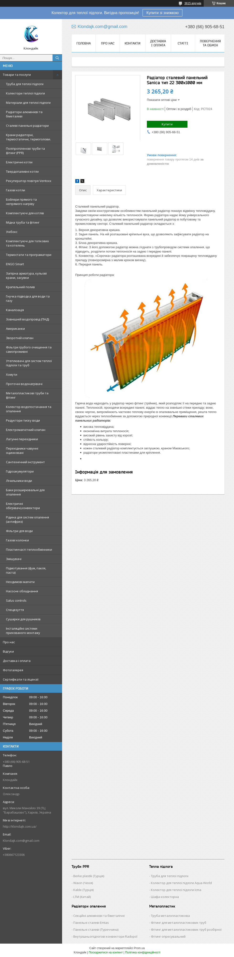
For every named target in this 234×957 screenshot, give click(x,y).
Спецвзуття (15, 610)
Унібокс (11, 232)
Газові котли (15, 190)
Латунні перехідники (22, 439)
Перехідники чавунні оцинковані (22, 450)
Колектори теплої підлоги (25, 93)
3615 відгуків (192, 3)
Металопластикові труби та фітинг (27, 395)
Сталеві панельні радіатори (27, 125)
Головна (83, 43)
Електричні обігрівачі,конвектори (23, 505)
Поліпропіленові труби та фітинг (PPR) (25, 150)
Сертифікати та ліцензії (20, 679)
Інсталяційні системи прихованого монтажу (23, 630)
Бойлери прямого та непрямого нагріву (21, 201)
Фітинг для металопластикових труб (178, 922)
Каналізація (15, 310)
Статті (183, 43)
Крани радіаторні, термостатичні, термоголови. (28, 137)
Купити (167, 124)
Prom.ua (139, 948)
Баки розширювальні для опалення (25, 492)
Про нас (9, 642)
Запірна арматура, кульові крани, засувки (26, 275)
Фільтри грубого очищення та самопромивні (29, 349)
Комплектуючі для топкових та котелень (27, 243)
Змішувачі (13, 559)
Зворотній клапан (19, 338)
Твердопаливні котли (22, 171)
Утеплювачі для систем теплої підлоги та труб (29, 363)
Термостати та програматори (28, 255)
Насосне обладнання (22, 591)
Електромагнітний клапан (25, 430)
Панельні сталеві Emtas (91, 922)
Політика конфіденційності (142, 952)
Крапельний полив (20, 287)
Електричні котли (19, 162)
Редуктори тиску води (23, 420)
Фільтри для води (19, 531)
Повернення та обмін (210, 43)
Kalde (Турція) (83, 890)
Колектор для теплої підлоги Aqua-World (181, 883)
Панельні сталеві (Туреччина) (95, 929)
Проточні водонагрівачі (24, 384)
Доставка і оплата (17, 661)
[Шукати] (57, 57)
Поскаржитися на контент (105, 952)
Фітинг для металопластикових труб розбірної (186, 929)
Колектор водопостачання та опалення (28, 409)
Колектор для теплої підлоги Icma (176, 890)
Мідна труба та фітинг (22, 222)
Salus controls (16, 600)
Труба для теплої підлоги (24, 84)
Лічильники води (19, 480)
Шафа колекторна (165, 897)
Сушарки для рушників (23, 619)
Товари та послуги (17, 74)
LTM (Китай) (82, 897)
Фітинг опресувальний (168, 936)
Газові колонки (17, 540)
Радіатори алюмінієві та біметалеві (24, 114)
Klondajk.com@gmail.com (21, 840)
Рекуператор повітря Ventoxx (28, 181)
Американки (15, 328)
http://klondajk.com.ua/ (20, 826)
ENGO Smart (15, 264)
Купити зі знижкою (162, 13)
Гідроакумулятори (20, 471)
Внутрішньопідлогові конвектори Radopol (105, 936)
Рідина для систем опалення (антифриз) (27, 519)
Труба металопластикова (170, 915)
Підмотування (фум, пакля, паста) (26, 570)
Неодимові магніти (20, 582)
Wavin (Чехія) (83, 883)
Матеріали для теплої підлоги (28, 102)
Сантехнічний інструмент (25, 462)
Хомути (11, 374)
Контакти (132, 43)
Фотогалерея (13, 670)
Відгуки (8, 651)
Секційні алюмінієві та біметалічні (99, 915)
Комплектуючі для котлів (25, 213)
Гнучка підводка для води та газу (28, 298)
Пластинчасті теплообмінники (29, 549)
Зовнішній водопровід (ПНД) (27, 319)
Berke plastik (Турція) (88, 876)
